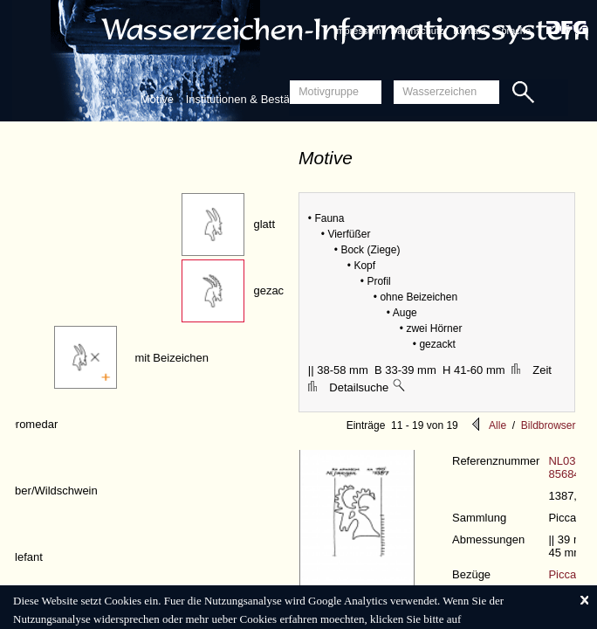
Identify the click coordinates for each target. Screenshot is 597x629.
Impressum (357, 30)
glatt (264, 224)
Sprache (513, 30)
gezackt (272, 290)
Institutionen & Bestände (247, 99)
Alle (497, 425)
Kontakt (469, 30)
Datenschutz (416, 30)
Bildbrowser (548, 425)
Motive (157, 99)
